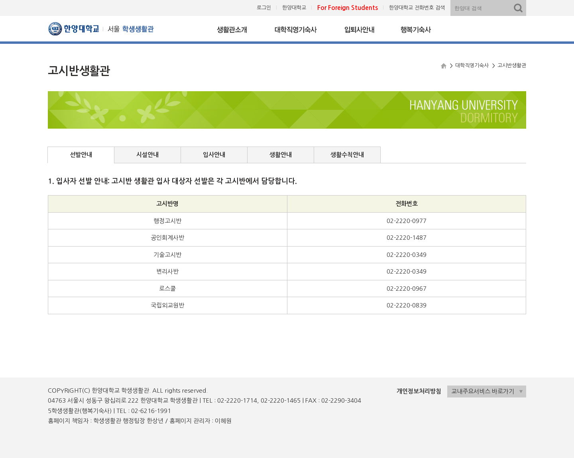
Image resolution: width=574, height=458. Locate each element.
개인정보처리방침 (419, 391)
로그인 (264, 7)
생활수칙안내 (347, 155)
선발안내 (81, 155)
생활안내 (280, 155)
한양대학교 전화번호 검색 (417, 7)
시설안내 (147, 155)
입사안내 (214, 155)
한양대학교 (294, 7)
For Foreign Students (347, 8)
